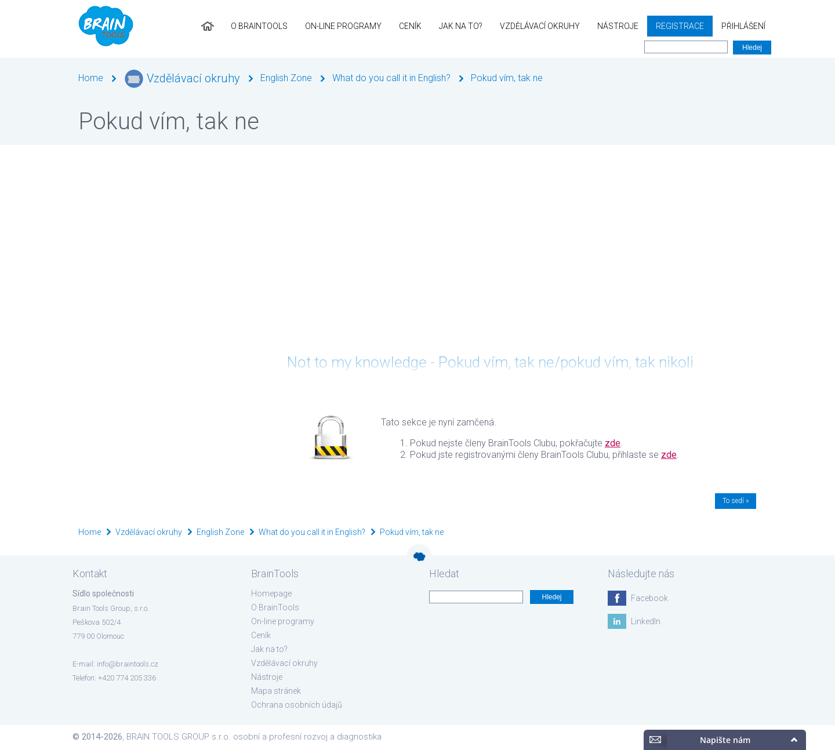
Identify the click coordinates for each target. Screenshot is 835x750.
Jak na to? (460, 26)
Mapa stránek (276, 691)
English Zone (286, 77)
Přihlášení (743, 26)
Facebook (649, 598)
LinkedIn (645, 621)
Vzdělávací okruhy (540, 26)
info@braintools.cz (127, 664)
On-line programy (343, 26)
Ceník (410, 26)
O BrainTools (259, 26)
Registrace (680, 26)
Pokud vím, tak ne (507, 77)
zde (612, 443)
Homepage (271, 593)
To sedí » (736, 501)
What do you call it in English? (391, 77)
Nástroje (617, 26)
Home (90, 77)
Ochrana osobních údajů (296, 704)
